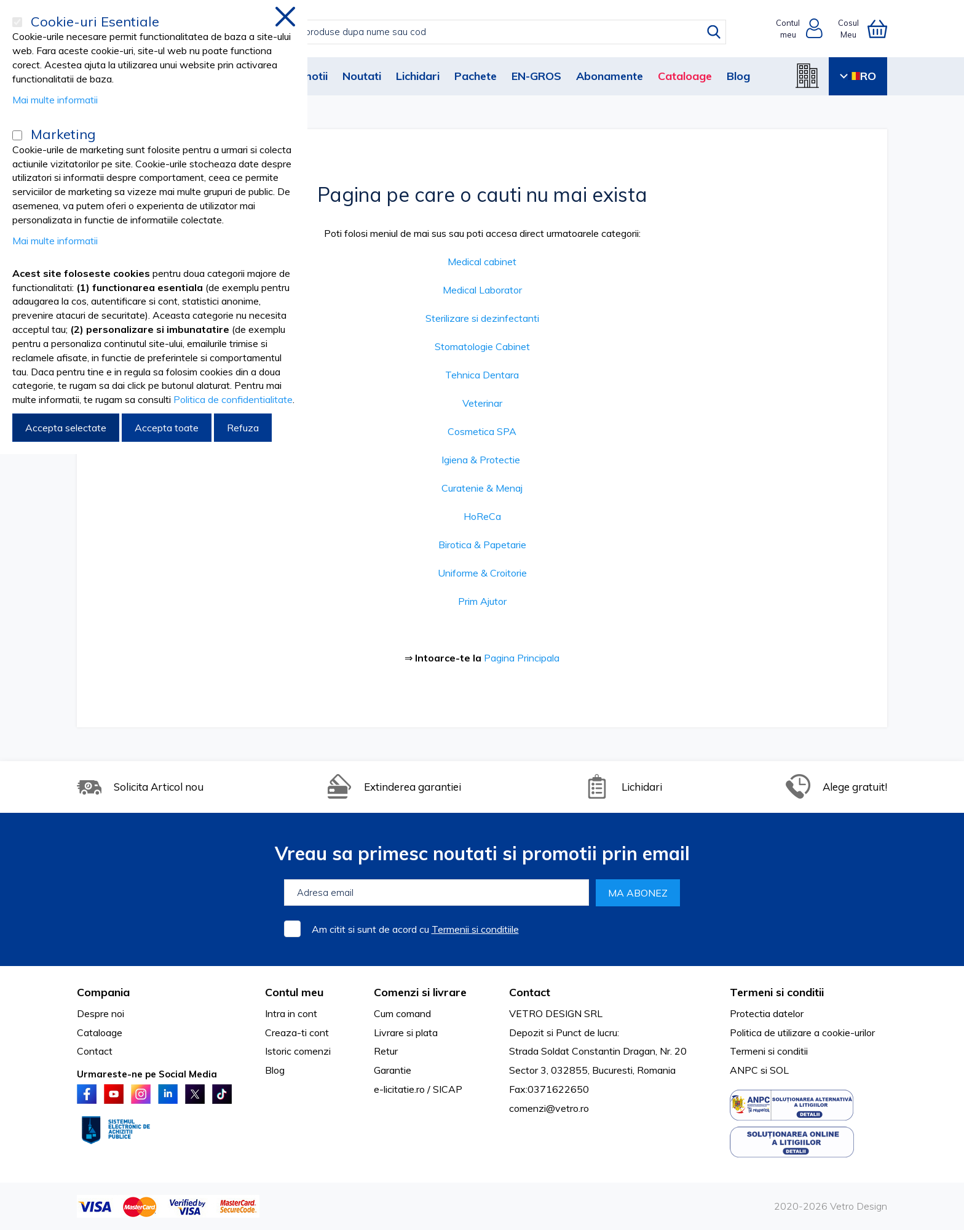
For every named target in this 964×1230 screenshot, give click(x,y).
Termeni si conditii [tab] (777, 992)
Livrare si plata (406, 1032)
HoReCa (482, 516)
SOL (779, 1070)
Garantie (392, 1070)
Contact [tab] (529, 992)
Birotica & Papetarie (482, 544)
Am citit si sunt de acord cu (415, 929)
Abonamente (609, 76)
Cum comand (402, 1013)
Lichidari (418, 76)
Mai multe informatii (55, 100)
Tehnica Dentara (482, 375)
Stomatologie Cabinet (482, 346)
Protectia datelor (767, 1013)
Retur (386, 1051)
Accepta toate (167, 427)
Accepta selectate (65, 427)
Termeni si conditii (769, 1051)
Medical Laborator (482, 290)
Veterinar (482, 403)
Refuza (243, 427)
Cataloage (685, 76)
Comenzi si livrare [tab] (420, 992)
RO (858, 76)
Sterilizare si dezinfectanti (482, 318)
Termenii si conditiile (475, 929)
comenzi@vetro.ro (549, 1108)
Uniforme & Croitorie (482, 573)
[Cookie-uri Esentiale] (17, 22)
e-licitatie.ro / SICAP (418, 1089)
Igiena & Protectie (480, 459)
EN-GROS (536, 76)
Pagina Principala (521, 658)
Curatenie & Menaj (482, 488)
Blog (738, 76)
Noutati (361, 76)
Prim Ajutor (482, 601)
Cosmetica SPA (482, 431)
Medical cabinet (482, 261)
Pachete (475, 76)
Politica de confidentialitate (233, 399)
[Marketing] (17, 135)
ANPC (744, 1070)
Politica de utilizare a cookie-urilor (802, 1032)
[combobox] (494, 32)
